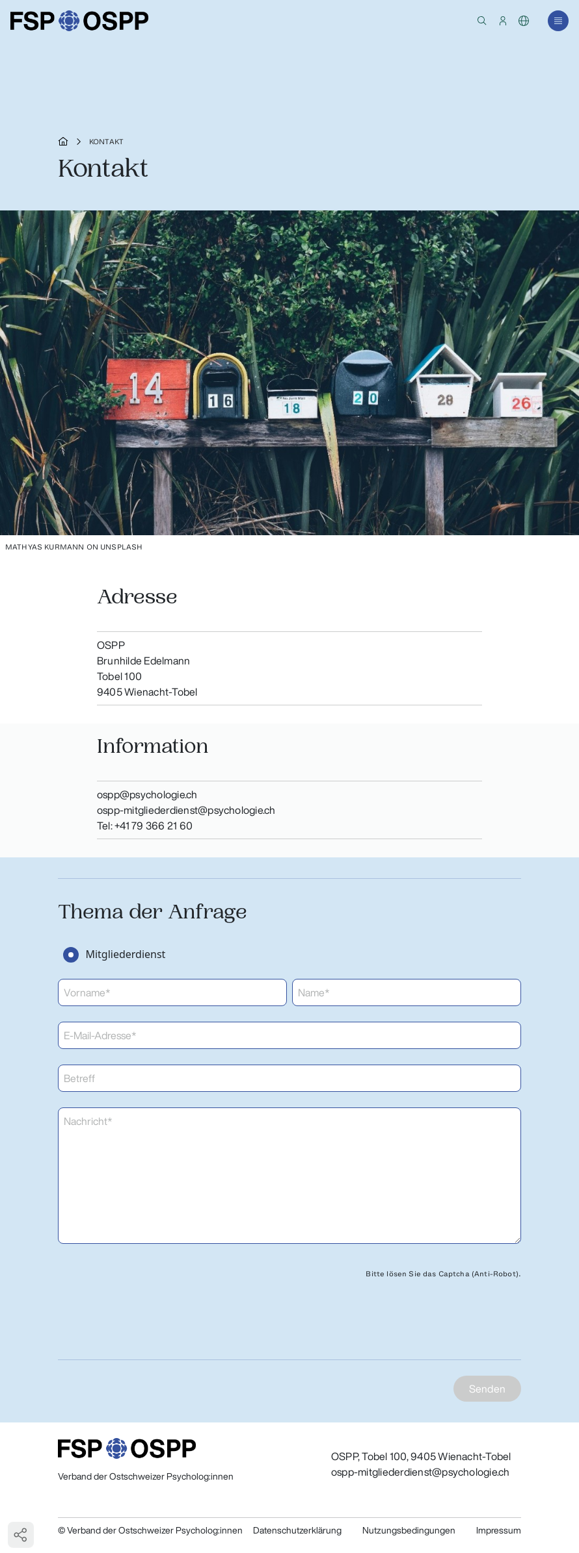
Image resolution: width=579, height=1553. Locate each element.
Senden (487, 1388)
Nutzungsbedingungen (408, 1530)
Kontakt (106, 141)
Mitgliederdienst (125, 954)
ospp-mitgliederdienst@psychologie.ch (420, 1472)
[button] (482, 20)
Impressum (498, 1530)
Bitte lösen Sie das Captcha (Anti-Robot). (443, 1273)
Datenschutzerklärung (297, 1530)
